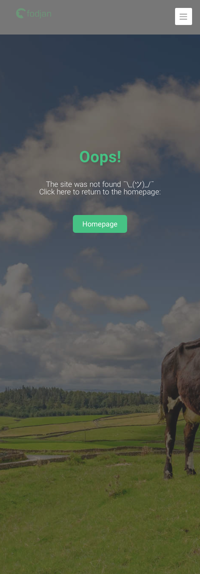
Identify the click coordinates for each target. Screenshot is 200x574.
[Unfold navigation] (183, 16)
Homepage (100, 224)
